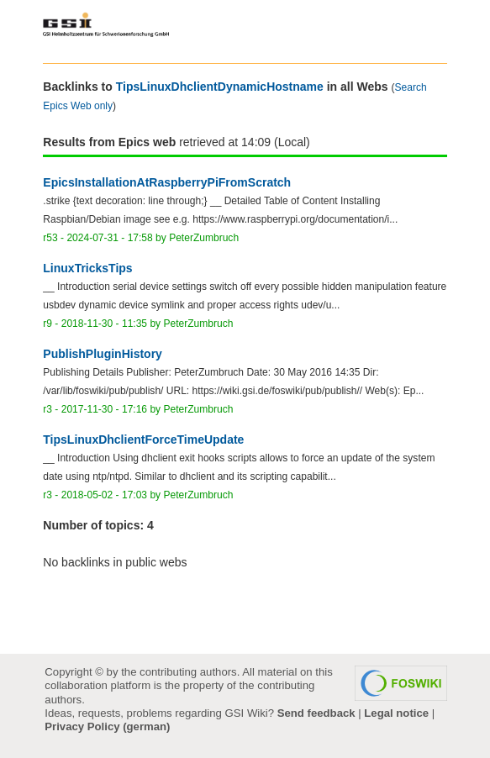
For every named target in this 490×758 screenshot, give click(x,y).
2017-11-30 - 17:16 (104, 409)
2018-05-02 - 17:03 (104, 495)
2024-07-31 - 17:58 (109, 238)
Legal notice (396, 713)
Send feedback (316, 713)
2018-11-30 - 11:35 (104, 323)
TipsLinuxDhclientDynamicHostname (220, 86)
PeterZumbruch (204, 238)
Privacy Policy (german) (107, 726)
